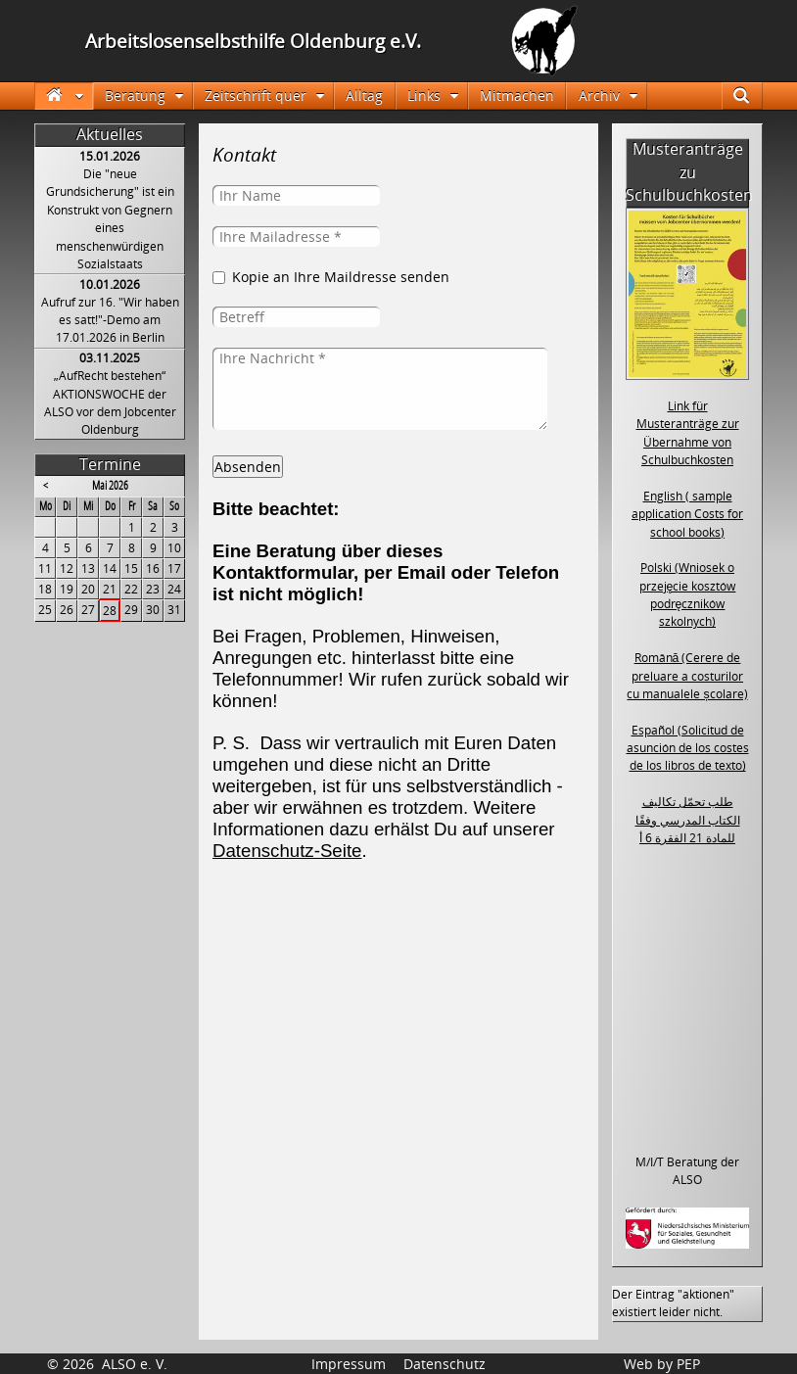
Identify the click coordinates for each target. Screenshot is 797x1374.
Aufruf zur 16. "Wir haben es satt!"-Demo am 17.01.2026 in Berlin (110, 320)
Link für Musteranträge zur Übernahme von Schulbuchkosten (687, 433)
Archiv (599, 95)
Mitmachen (517, 95)
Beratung (135, 95)
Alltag (364, 95)
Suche (750, 95)
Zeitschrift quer (255, 95)
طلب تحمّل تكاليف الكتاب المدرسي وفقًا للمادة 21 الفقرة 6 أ (687, 819)
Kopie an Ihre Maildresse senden (340, 276)
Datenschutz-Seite (286, 850)
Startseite (63, 95)
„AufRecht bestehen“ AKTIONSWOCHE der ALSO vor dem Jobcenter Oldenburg (110, 402)
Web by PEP (662, 1363)
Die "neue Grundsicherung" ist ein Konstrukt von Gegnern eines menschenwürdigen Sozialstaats (110, 219)
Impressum (348, 1363)
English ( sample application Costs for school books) (687, 514)
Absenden (247, 466)
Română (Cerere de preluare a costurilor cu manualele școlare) (687, 675)
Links (424, 95)
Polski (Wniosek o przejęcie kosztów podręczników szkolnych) (687, 594)
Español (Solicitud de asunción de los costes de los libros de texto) (688, 748)
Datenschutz (444, 1363)
